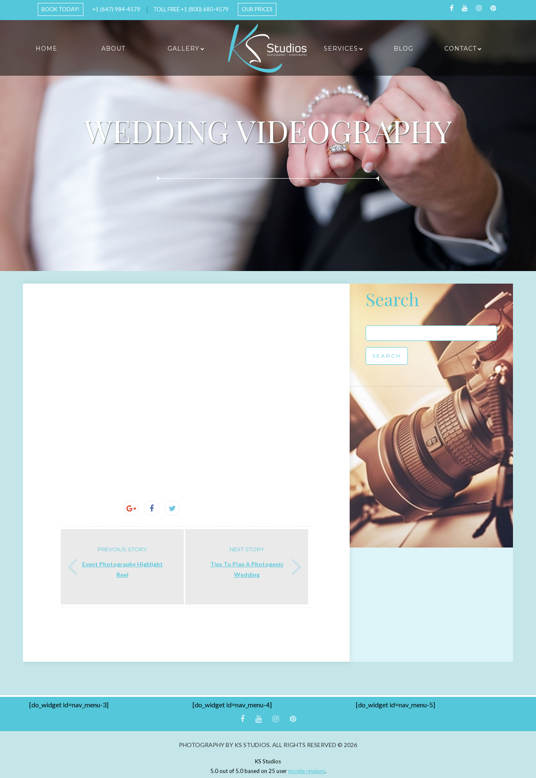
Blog (403, 48)
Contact (460, 48)
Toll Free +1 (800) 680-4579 (191, 9)
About (113, 48)
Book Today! (60, 9)
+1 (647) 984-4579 (116, 9)
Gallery (183, 48)
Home (46, 48)
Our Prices (257, 9)
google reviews (306, 771)
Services (341, 48)
